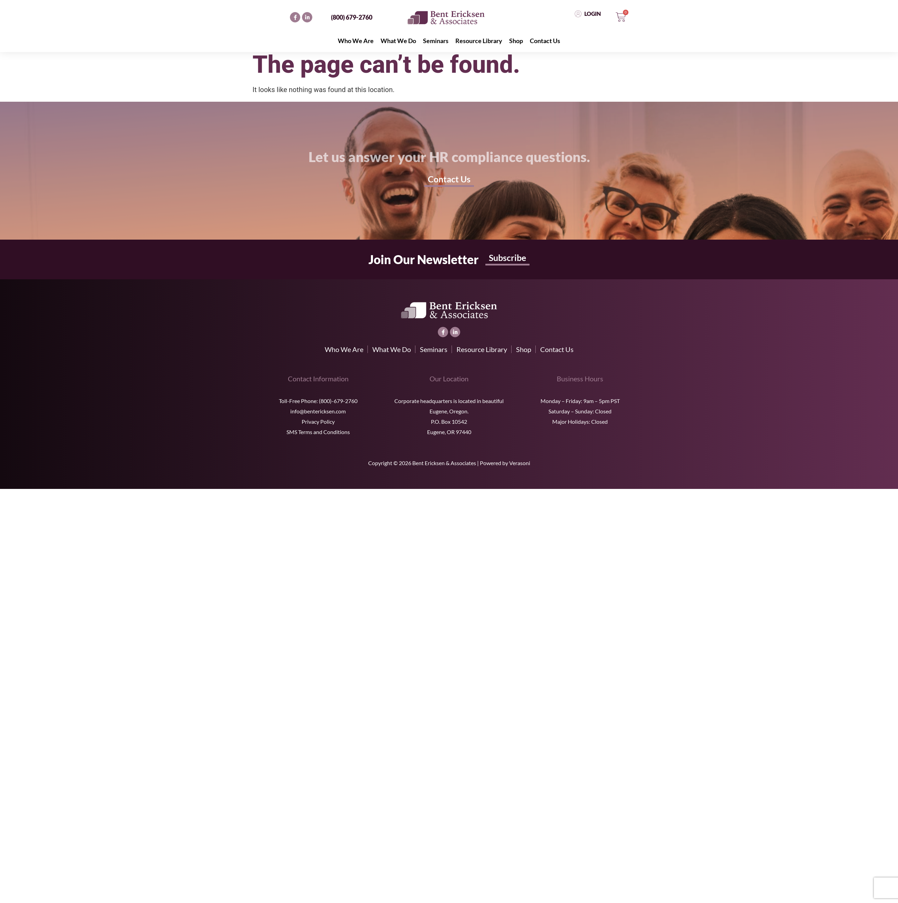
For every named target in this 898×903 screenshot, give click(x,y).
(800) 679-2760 (351, 17)
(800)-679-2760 (338, 401)
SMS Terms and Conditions (318, 432)
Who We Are (356, 40)
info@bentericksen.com (318, 411)
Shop (516, 40)
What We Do (398, 40)
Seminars (435, 40)
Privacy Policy (318, 421)
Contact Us (545, 40)
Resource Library (478, 40)
